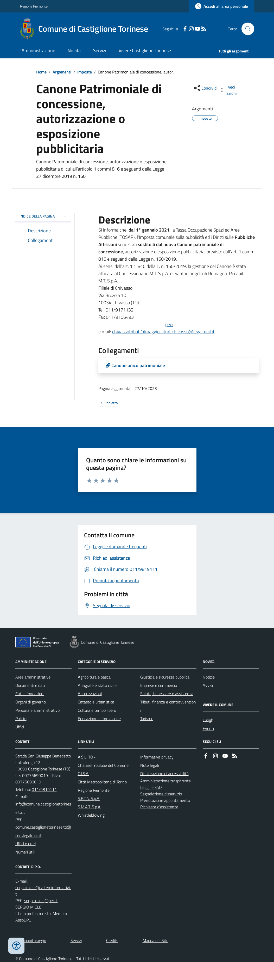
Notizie (209, 677)
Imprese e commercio (158, 685)
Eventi (208, 728)
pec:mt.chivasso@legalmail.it (189, 328)
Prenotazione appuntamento (165, 800)
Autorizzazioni (90, 693)
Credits (112, 940)
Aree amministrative (32, 677)
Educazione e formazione (99, 718)
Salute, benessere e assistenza (166, 693)
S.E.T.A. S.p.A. (89, 798)
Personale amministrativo (37, 710)
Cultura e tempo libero (97, 710)
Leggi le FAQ (151, 787)
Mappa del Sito (155, 940)
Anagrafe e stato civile (97, 685)
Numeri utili (25, 852)
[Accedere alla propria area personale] (221, 6)
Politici (21, 718)
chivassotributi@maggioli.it (138, 331)
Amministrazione (38, 50)
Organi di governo (30, 702)
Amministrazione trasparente (165, 781)
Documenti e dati (30, 685)
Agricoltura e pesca (94, 677)
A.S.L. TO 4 (87, 757)
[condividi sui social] (205, 88)
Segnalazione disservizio (161, 794)
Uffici (19, 727)
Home (41, 72)
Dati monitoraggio (30, 940)
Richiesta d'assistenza (159, 807)
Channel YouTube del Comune (103, 765)
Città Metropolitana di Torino (102, 782)
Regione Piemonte (34, 6)
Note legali (149, 765)
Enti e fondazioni (29, 693)
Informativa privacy (157, 757)
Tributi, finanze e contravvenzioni (168, 706)
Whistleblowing (91, 815)
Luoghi (208, 720)
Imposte (84, 72)
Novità (74, 50)
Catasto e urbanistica (96, 702)
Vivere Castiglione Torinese (145, 50)
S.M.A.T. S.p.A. (89, 807)
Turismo (146, 718)
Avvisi (208, 685)
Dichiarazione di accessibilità (164, 773)
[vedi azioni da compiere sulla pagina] (228, 90)
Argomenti (62, 72)
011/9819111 (44, 789)
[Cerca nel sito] (245, 29)
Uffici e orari (25, 844)
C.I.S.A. (83, 773)
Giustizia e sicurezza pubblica (164, 677)
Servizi (99, 50)
